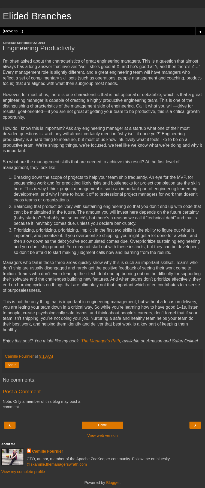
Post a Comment (22, 391)
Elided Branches (37, 16)
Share (12, 365)
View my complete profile (23, 471)
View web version (102, 435)
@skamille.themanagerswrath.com (57, 464)
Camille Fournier (47, 451)
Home (102, 425)
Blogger (113, 482)
